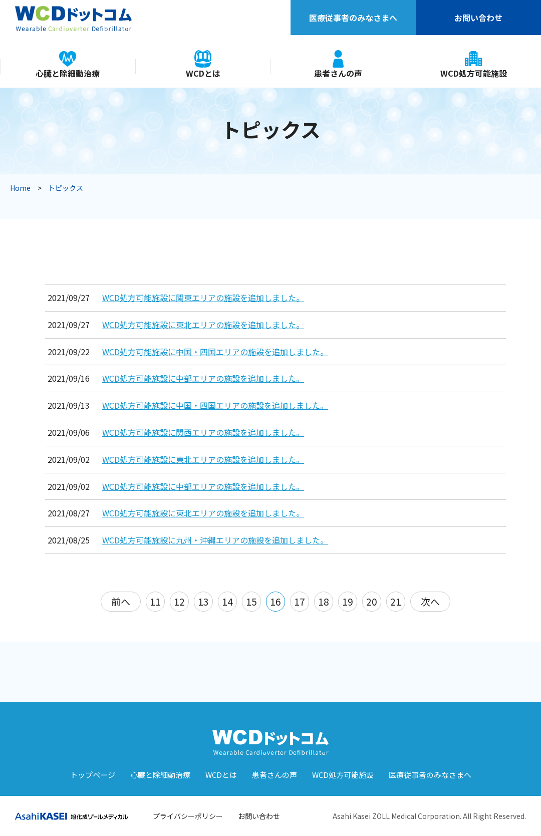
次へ (430, 601)
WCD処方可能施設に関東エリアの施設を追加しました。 (203, 298)
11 (155, 601)
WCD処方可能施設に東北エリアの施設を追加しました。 (203, 325)
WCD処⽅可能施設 (343, 774)
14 (227, 601)
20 (371, 601)
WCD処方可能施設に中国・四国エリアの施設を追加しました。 (215, 352)
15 (251, 601)
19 (347, 601)
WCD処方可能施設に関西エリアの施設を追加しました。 (203, 432)
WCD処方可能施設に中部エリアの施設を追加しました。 (203, 378)
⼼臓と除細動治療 (160, 774)
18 (323, 601)
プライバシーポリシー (188, 815)
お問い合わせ (478, 18)
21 (395, 601)
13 (203, 601)
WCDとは (221, 774)
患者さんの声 (274, 774)
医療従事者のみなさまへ (353, 18)
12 (179, 601)
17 (299, 601)
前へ (120, 601)
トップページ (92, 774)
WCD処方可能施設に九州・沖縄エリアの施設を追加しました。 (215, 540)
